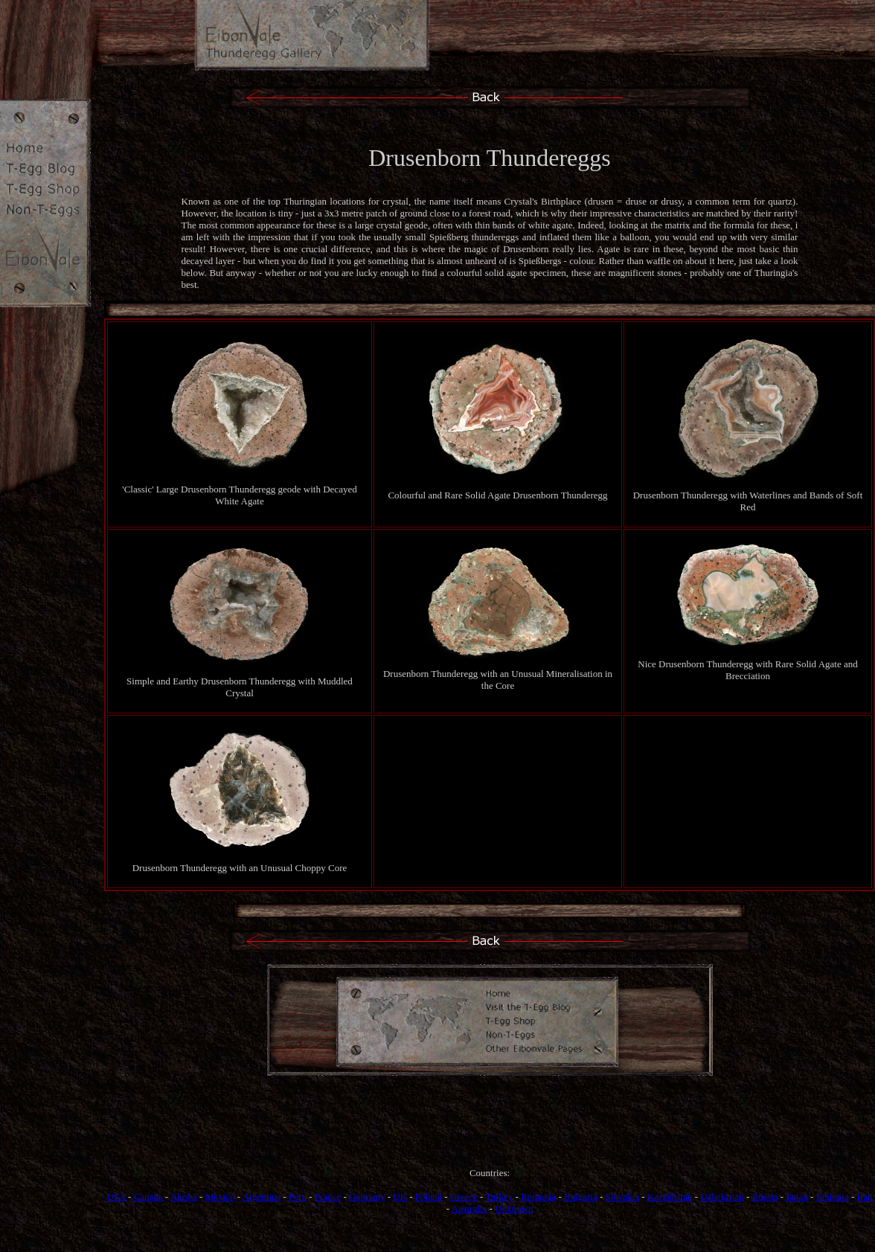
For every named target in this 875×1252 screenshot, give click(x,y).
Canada (148, 1196)
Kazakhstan (670, 1196)
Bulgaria (580, 1196)
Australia (469, 1208)
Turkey (499, 1196)
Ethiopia (832, 1196)
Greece (464, 1196)
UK (400, 1196)
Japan (797, 1196)
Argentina (262, 1196)
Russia (765, 1196)
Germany (367, 1196)
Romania (538, 1196)
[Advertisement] (489, 1135)
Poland (428, 1196)
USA (115, 1196)
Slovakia (623, 1196)
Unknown (514, 1208)
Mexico (220, 1196)
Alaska (183, 1196)
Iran (865, 1196)
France (328, 1196)
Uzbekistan (721, 1196)
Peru (298, 1196)
